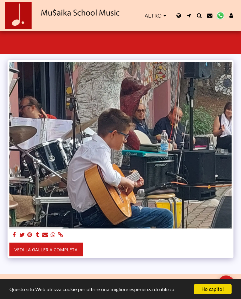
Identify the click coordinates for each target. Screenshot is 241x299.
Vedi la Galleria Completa (46, 250)
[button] (189, 15)
